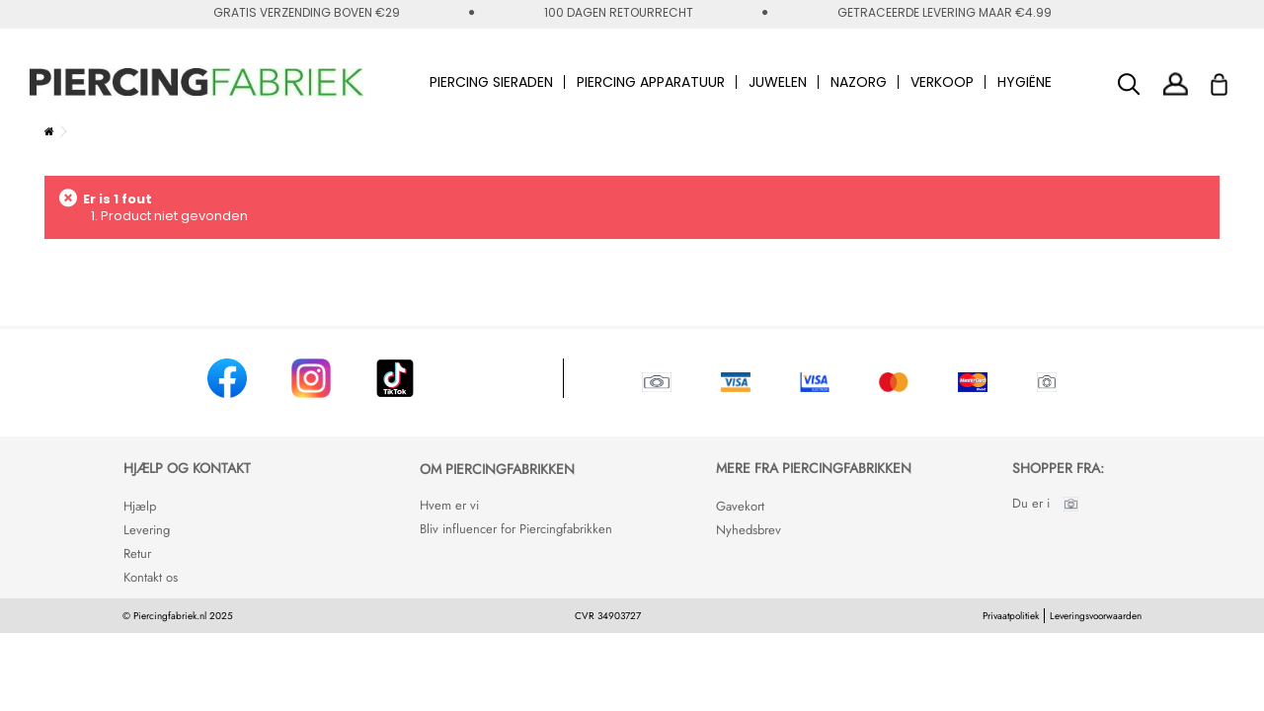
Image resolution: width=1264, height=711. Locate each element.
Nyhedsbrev (748, 529)
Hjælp (139, 506)
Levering (146, 529)
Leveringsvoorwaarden (1096, 615)
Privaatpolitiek (1011, 615)
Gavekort (740, 506)
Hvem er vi (449, 505)
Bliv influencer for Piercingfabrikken (516, 528)
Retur (137, 553)
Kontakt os (150, 577)
